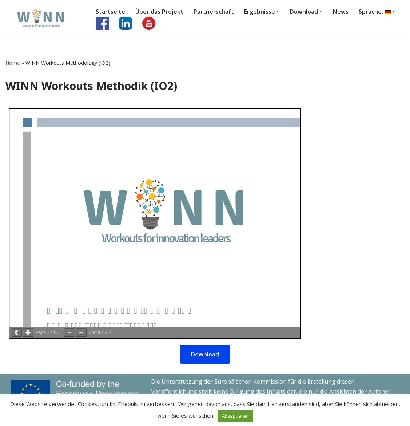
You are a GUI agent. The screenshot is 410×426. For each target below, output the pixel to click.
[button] (278, 11)
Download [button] (205, 354)
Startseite (110, 12)
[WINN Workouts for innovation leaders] (44, 18)
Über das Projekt (159, 12)
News (341, 12)
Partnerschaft (214, 12)
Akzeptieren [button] (235, 416)
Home (12, 62)
